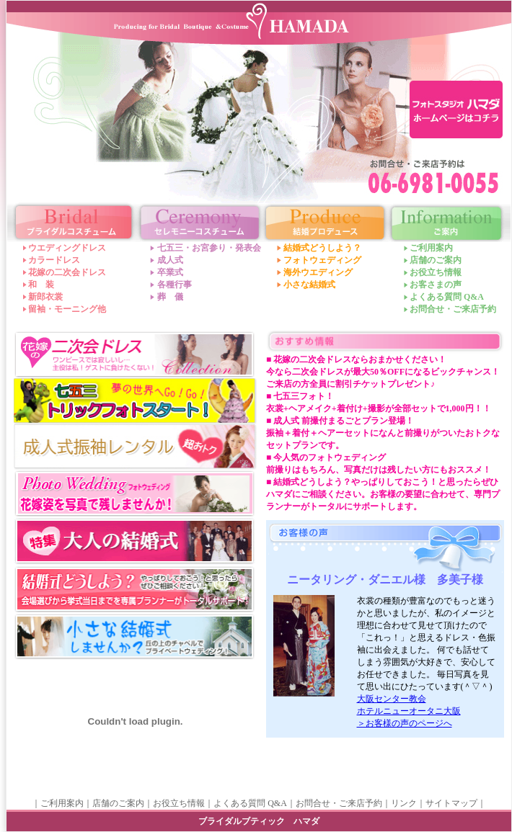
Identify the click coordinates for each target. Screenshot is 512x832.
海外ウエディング (318, 272)
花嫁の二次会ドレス (67, 272)
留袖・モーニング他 (67, 309)
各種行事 (174, 284)
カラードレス (54, 260)
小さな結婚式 (309, 284)
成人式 (170, 260)
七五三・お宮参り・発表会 (209, 248)
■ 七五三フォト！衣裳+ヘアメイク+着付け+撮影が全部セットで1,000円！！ (378, 402)
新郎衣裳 (45, 297)
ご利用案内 (431, 248)
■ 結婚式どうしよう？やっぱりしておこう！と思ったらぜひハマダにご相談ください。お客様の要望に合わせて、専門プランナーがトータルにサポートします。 (383, 494)
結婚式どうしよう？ (322, 248)
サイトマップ (451, 803)
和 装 (41, 284)
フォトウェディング (322, 260)
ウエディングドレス (67, 248)
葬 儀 (170, 297)
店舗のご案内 (436, 260)
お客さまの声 (436, 284)
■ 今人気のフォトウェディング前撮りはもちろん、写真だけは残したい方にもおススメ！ (378, 463)
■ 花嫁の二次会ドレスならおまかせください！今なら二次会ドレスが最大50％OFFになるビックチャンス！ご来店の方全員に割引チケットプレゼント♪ (383, 371)
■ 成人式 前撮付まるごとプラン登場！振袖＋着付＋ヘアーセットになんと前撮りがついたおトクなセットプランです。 (383, 433)
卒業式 (170, 272)
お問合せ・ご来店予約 (453, 309)
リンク (404, 803)
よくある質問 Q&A (447, 297)
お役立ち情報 (436, 272)
